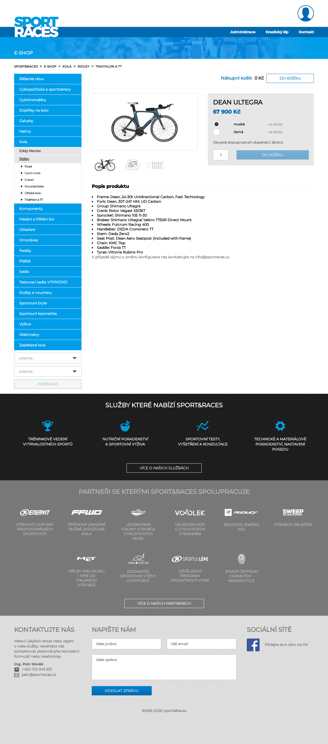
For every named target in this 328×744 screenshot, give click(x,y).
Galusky (26, 121)
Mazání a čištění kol (36, 219)
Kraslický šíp (277, 32)
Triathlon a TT (34, 199)
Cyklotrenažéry (32, 100)
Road (28, 166)
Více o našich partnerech (164, 603)
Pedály (25, 250)
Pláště (24, 261)
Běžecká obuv (31, 79)
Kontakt (306, 32)
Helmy (25, 131)
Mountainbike (34, 186)
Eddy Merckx (30, 151)
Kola (23, 142)
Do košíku (290, 78)
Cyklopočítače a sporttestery (45, 89)
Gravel (29, 180)
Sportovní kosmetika (38, 313)
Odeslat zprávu (122, 690)
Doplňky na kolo (33, 110)
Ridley (24, 159)
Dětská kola (32, 193)
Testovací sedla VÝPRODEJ (43, 282)
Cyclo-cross (32, 173)
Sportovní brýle (33, 303)
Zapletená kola (32, 345)
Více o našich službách (164, 468)
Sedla (24, 271)
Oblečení (27, 229)
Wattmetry (29, 334)
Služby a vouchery (35, 292)
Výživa (25, 324)
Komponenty (31, 208)
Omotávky (28, 240)
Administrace (242, 32)
